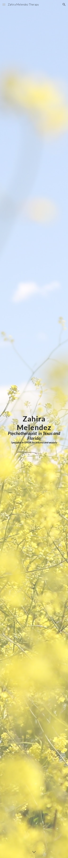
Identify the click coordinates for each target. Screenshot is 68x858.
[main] (34, 429)
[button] (4, 4)
